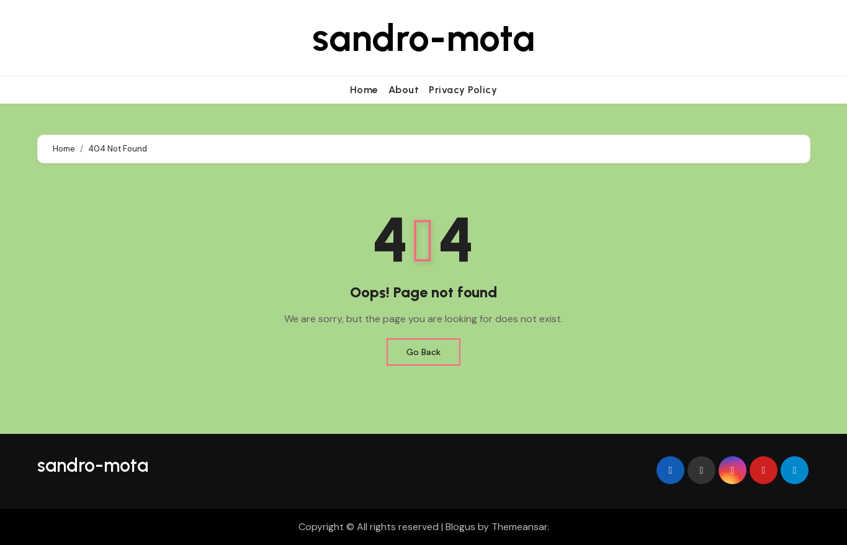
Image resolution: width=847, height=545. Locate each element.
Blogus (460, 526)
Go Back (423, 352)
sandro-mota (423, 38)
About (403, 90)
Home (364, 90)
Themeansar (519, 526)
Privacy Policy (463, 90)
